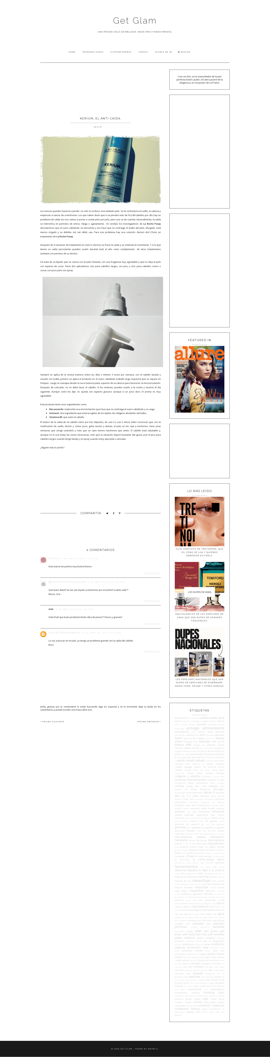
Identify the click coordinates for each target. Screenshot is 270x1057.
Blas (222, 751)
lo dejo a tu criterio (211, 870)
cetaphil (179, 770)
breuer (180, 757)
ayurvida (210, 735)
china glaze (218, 770)
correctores (202, 782)
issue (207, 847)
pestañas (218, 927)
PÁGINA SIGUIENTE (52, 722)
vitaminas (218, 1005)
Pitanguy (220, 938)
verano (198, 1002)
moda (221, 900)
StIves (185, 977)
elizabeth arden (183, 805)
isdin (201, 846)
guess (203, 827)
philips (190, 931)
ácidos (214, 718)
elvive (194, 805)
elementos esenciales (199, 802)
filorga (221, 818)
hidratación (217, 837)
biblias (187, 748)
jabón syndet (217, 846)
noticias (195, 914)
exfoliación (204, 811)
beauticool (210, 738)
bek (214, 741)
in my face (195, 843)
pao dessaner (205, 920)
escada (186, 808)
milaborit (179, 900)
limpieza (192, 870)
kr (205, 853)
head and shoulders (206, 831)
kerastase (211, 850)
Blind (177, 754)
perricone (205, 927)
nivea (218, 909)
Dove (213, 796)
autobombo (180, 735)
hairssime (180, 830)
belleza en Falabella (204, 745)
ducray (221, 796)
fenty (198, 818)
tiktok (221, 982)
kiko (184, 853)
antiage (192, 728)
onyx (201, 917)
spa (188, 973)
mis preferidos (207, 900)
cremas (179, 786)
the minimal (195, 983)
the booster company (195, 980)
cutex (221, 786)
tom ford (211, 986)
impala (178, 843)
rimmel (178, 957)
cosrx (212, 783)
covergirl (220, 783)
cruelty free (192, 786)
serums (195, 963)
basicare (187, 738)
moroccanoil (181, 903)
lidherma (180, 870)
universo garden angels (188, 999)
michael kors (214, 897)
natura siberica (183, 906)
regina (202, 954)
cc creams (208, 763)
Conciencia (180, 783)
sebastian (215, 960)
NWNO (209, 914)
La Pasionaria (218, 856)
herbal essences (210, 834)
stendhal (178, 977)
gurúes (220, 827)
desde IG (209, 792)
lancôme (219, 862)
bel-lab (220, 741)
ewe (188, 812)
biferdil (195, 748)
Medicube (210, 890)
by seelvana (218, 757)
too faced (180, 989)
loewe (177, 873)
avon (202, 735)
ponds (199, 941)
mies (222, 897)
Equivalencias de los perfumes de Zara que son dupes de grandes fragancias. (199, 617)
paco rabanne (181, 920)
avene (189, 735)
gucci (189, 827)
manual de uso (183, 880)
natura (220, 903)
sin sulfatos (196, 967)
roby (184, 957)
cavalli (187, 764)
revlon (220, 954)
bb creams (198, 738)
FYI (206, 821)
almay (184, 724)
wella (198, 1012)
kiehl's (178, 853)
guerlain (196, 827)
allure (177, 724)
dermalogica (180, 793)
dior (177, 796)
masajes (188, 887)
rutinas (220, 957)
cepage (188, 766)
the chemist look (215, 979)
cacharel (209, 761)
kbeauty (193, 849)
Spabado (198, 973)
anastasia (212, 724)
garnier (214, 821)
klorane (191, 853)
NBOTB (213, 906)
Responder (152, 573)
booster (215, 754)
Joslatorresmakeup (65, 632)
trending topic (213, 992)
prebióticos (188, 944)
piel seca (201, 934)
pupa (177, 951)
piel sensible (216, 934)
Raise (207, 951)
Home (72, 52)
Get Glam (135, 20)
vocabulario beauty (187, 1009)
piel (198, 930)
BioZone (212, 751)
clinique (220, 773)
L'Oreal (189, 856)
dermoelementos (195, 792)
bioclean (210, 748)
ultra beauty (209, 996)
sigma (185, 967)
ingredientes (216, 843)
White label (208, 1012)
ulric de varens (196, 996)
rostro (201, 957)
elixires (220, 802)
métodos (208, 893)
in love (185, 844)
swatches (194, 976)
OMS (196, 917)
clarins (190, 773)
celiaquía (220, 763)
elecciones (180, 802)
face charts (217, 814)
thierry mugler (208, 983)
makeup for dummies (186, 876)
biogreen (179, 751)
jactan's (178, 850)
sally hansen (183, 960)
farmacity (179, 818)
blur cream (185, 754)
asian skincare (215, 731)
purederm (187, 950)
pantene (192, 920)
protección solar (198, 947)
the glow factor (182, 983)
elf (213, 802)
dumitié (178, 799)
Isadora (193, 846)
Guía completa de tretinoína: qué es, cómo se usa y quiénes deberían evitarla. (199, 552)
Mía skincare (202, 897)
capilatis (179, 763)
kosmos (199, 853)
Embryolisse (204, 805)
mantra (221, 877)
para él (216, 920)
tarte (203, 977)
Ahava (213, 721)
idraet (192, 840)
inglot (204, 843)
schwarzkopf (202, 960)
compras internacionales (190, 780)
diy (183, 796)
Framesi (194, 821)
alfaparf (220, 721)
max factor (181, 890)
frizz (201, 821)
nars (213, 903)
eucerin (220, 808)
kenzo (201, 849)
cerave (221, 767)
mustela (191, 903)
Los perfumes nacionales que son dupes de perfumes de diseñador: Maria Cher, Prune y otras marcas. (199, 682)
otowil (221, 917)
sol (210, 970)
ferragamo (205, 818)
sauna (193, 960)
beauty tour (191, 741)
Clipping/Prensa (121, 52)
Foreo (177, 821)
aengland (205, 721)
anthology (179, 728)
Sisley (222, 967)
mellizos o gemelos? (192, 893)
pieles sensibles (206, 937)
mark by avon (195, 884)
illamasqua (201, 840)
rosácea (194, 957)
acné (221, 718)
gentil (222, 821)
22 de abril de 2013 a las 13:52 (79, 558)
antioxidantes (182, 731)
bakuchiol (219, 735)
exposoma (202, 814)
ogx (215, 914)
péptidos (218, 923)
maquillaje (201, 880)
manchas (203, 876)
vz (223, 1009)
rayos (215, 950)
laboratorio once (183, 863)
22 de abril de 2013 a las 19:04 (74, 609)
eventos (180, 811)
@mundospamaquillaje (67, 581)
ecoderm (200, 799)
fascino (188, 818)
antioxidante (213, 728)
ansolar (221, 724)
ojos (220, 913)
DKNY (188, 796)
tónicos (220, 986)
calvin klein (219, 760)
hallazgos (190, 830)
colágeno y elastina (187, 776)
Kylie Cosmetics (213, 853)
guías (209, 827)
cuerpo (213, 786)
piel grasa (211, 931)
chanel (188, 770)
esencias (195, 808)
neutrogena (195, 909)
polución (179, 941)
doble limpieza (201, 796)
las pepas (206, 867)
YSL (217, 1012)
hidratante (181, 840)
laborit (196, 863)
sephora (185, 963)
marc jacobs (218, 880)
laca (202, 862)
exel (194, 811)
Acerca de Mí (163, 52)
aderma (179, 721)
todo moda (200, 986)
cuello (204, 786)
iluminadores (216, 840)
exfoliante (218, 811)
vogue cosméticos (211, 1009)
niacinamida (208, 909)
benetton (179, 748)
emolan (214, 805)
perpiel (194, 927)
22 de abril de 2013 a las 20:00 (101, 633)
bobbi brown (203, 754)
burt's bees (206, 757)
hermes (221, 834)
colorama (206, 776)
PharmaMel (180, 931)
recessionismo (192, 954)
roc (188, 957)
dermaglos (218, 789)
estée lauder (208, 808)
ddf (186, 789)
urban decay (217, 999)
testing (217, 976)
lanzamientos (186, 866)
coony (190, 782)
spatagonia (210, 973)
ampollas (201, 724)
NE (219, 907)
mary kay (206, 884)
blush (193, 754)
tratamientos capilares (187, 992)
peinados (198, 923)
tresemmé (179, 996)
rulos (213, 957)
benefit (220, 745)
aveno (196, 735)
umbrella (220, 996)
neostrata (183, 910)
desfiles (220, 792)
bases (178, 738)
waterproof (179, 1012)
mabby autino (191, 873)
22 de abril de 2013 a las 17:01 (106, 582)
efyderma (219, 799)
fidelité (214, 818)
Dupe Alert (188, 799)
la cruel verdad (203, 856)
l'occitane (180, 856)
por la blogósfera (214, 941)
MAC (201, 873)
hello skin (198, 834)
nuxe (202, 914)
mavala (220, 887)
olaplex (178, 917)
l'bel (222, 853)
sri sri (220, 973)
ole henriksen (188, 917)
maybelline (196, 891)
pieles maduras (185, 938)
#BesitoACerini (182, 718)
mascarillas (201, 887)
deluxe (193, 789)
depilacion (205, 789)
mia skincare (190, 897)
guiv (214, 827)
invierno (184, 846)
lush (183, 873)
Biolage (186, 751)
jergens (185, 850)
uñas (205, 999)
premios (199, 944)
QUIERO (199, 950)
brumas (196, 757)
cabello (180, 760)
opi (205, 917)
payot (187, 924)
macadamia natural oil (214, 873)
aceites (204, 718)
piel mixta (189, 934)
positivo (178, 944)
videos (213, 1002)
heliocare (189, 834)
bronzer (187, 757)
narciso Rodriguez (203, 903)
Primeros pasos (93, 52)
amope (192, 724)
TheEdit (143, 52)
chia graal (205, 770)
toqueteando (195, 989)
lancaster (210, 863)
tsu (186, 995)
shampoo (206, 963)
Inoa (177, 847)
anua (193, 732)
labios (220, 859)
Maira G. (153, 1049)
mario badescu (181, 884)
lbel (215, 867)
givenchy (180, 827)
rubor (208, 957)
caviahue (196, 764)
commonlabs (218, 776)
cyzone (178, 789)
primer (207, 944)
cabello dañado (195, 760)
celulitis (178, 767)
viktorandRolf (192, 1006)
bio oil (203, 748)
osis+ (216, 917)
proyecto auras (217, 948)
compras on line (215, 779)
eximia (178, 814)
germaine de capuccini (187, 824)
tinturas (179, 986)
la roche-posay (203, 859)
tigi (216, 983)
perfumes (181, 927)
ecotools (209, 799)
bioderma (219, 748)
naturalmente (200, 906)
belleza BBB (183, 745)
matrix (213, 887)
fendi (193, 818)
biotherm (202, 751)
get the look (208, 824)
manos (213, 876)
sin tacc (209, 966)
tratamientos (217, 989)
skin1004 (179, 970)
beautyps (205, 741)
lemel (221, 867)
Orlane (210, 917)
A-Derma (196, 718)
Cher (195, 770)
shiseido (216, 963)
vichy (206, 1002)
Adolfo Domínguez (191, 721)
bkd (218, 751)
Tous (206, 989)
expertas (189, 814)
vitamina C (205, 1005)
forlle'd (185, 821)
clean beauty (205, 773)
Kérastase (220, 850)
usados (178, 1002)
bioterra (193, 751)
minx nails (191, 900)
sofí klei (203, 970)
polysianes (189, 941)
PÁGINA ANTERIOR (149, 722)
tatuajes (209, 977)
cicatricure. (179, 773)
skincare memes (192, 970)
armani (201, 731)
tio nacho (188, 986)
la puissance (182, 859)
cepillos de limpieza (205, 767)
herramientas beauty (190, 837)
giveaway (220, 824)
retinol (211, 954)
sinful (216, 967)
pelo (208, 923)
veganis (189, 1002)
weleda (190, 1012)
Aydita (54, 558)
